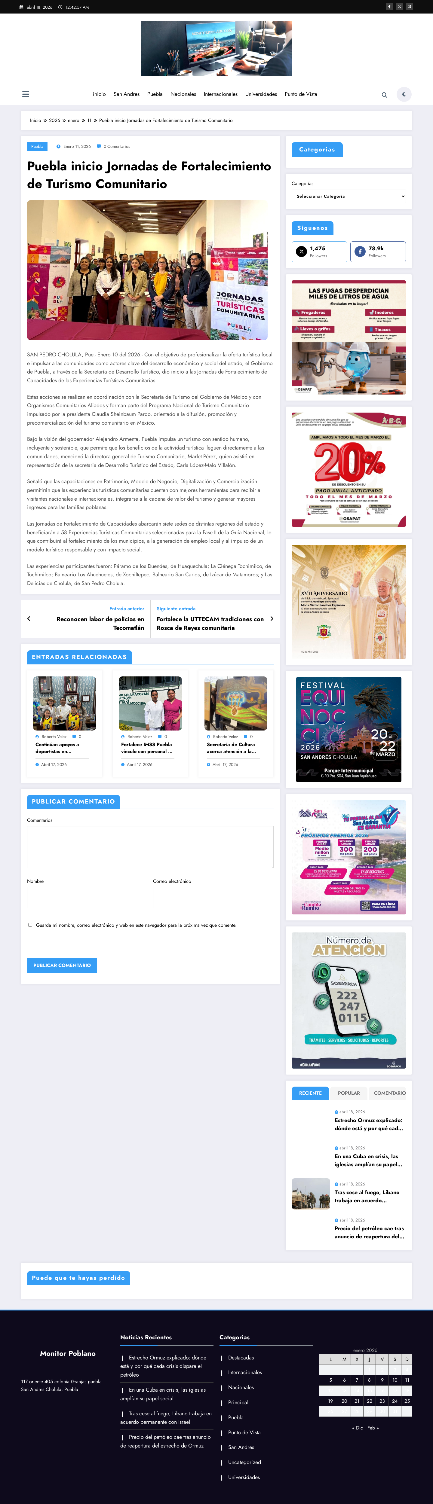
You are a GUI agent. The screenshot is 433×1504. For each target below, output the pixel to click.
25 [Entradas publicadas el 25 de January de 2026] (407, 1401)
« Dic (357, 1427)
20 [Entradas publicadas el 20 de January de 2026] (344, 1401)
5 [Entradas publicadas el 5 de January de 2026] (330, 1380)
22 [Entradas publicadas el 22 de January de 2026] (369, 1401)
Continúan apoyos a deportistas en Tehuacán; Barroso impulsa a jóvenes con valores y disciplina (59, 748)
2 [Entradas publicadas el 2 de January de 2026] (382, 1369)
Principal (238, 1402)
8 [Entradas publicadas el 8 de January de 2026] (369, 1380)
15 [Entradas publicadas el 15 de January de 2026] (369, 1390)
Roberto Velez (54, 737)
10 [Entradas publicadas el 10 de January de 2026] (395, 1380)
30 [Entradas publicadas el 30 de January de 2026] (382, 1411)
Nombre (85, 893)
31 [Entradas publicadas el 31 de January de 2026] (394, 1411)
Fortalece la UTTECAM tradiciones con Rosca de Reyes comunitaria (210, 623)
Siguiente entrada (176, 609)
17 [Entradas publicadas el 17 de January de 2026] (395, 1390)
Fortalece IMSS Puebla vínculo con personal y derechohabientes (146, 748)
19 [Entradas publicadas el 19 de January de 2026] (330, 1401)
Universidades (261, 94)
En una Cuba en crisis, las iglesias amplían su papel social (366, 1160)
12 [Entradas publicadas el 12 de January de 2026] (330, 1390)
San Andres (127, 94)
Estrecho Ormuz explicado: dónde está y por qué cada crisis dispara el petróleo (369, 1124)
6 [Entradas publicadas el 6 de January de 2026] (344, 1380)
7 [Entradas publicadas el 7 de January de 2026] (357, 1380)
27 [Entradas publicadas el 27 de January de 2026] (344, 1411)
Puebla (155, 94)
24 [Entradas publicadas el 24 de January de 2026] (395, 1401)
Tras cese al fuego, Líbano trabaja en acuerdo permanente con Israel (367, 1196)
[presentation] (68, 944)
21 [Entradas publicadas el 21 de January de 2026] (357, 1401)
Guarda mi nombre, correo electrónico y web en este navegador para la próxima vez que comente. (136, 925)
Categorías (302, 183)
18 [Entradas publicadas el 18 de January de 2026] (407, 1390)
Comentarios (150, 842)
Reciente (310, 1093)
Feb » (373, 1427)
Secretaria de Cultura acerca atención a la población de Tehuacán (232, 748)
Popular (349, 1093)
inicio (99, 94)
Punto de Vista (301, 94)
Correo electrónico (211, 893)
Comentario (388, 1093)
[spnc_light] (404, 94)
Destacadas (241, 1358)
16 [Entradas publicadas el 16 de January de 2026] (382, 1390)
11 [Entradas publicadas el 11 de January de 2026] (407, 1380)
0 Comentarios (117, 146)
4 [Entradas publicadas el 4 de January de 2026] (407, 1369)
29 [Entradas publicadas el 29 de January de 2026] (369, 1411)
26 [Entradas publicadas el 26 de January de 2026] (330, 1411)
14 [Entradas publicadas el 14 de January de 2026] (357, 1390)
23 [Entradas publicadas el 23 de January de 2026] (382, 1401)
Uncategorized (244, 1462)
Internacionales (221, 94)
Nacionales (183, 94)
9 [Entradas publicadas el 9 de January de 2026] (382, 1380)
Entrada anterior (126, 609)
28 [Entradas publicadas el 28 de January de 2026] (357, 1411)
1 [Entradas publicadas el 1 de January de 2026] (369, 1369)
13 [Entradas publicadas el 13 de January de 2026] (344, 1390)
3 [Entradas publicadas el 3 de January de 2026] (395, 1369)
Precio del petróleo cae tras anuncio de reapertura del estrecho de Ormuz (369, 1233)
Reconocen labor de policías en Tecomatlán (100, 623)
